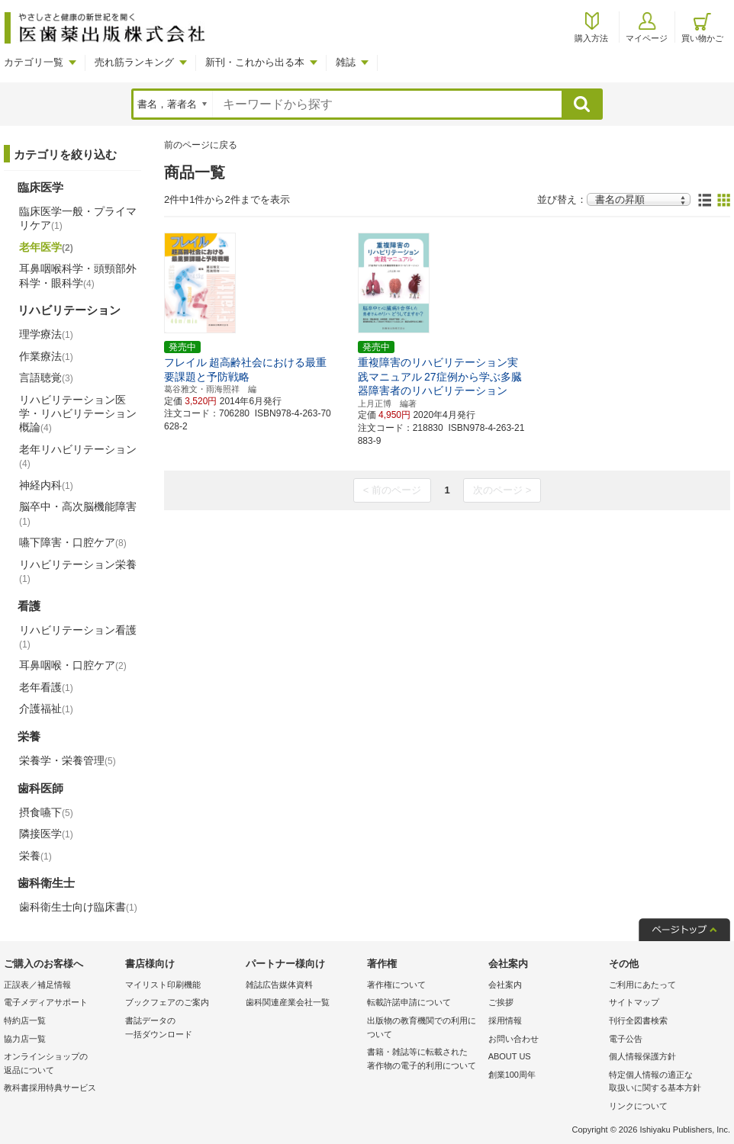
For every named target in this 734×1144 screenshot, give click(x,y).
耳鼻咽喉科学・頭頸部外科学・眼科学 (78, 275)
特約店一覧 (25, 1020)
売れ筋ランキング (134, 62)
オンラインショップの (61, 1064)
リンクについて (638, 1105)
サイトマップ (634, 1002)
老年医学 (46, 247)
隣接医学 (46, 833)
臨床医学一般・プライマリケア (78, 218)
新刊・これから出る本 (254, 62)
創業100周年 (512, 1074)
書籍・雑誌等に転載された (424, 1059)
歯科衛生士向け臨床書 (78, 907)
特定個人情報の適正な (666, 1082)
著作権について (396, 984)
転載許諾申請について (409, 1002)
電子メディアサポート (46, 1002)
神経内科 (46, 485)
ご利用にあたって (642, 984)
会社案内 (505, 984)
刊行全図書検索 (638, 1020)
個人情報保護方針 (642, 1056)
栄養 (35, 856)
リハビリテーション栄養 (78, 571)
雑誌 (346, 62)
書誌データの (182, 1028)
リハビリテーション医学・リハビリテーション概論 (78, 413)
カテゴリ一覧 (33, 62)
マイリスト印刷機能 (163, 984)
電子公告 (625, 1038)
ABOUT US (509, 1056)
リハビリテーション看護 (78, 637)
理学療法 (46, 334)
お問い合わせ (513, 1038)
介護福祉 (46, 708)
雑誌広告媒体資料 (279, 984)
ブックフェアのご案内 (167, 1002)
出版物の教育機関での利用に (424, 1028)
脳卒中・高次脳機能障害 (78, 513)
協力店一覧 (25, 1038)
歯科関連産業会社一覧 (288, 1002)
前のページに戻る (200, 145)
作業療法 (46, 356)
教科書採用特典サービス (50, 1087)
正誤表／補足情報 (37, 984)
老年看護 (46, 687)
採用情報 (505, 1020)
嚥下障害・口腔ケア (73, 542)
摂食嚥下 (46, 812)
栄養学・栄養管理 (67, 760)
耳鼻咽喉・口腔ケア (73, 665)
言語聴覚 (46, 377)
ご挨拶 (500, 1002)
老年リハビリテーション (78, 456)
